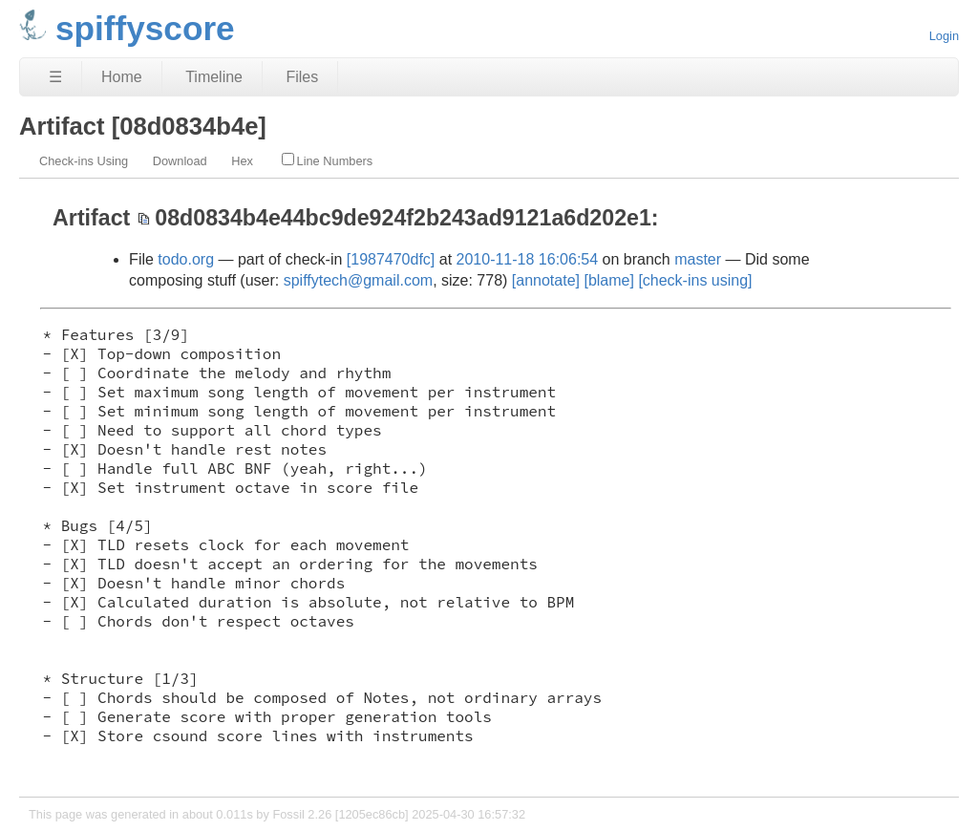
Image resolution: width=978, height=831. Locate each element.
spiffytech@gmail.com (358, 280)
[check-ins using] (695, 280)
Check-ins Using (83, 161)
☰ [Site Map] (55, 77)
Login (944, 36)
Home (121, 77)
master (697, 259)
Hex (242, 161)
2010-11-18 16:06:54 (528, 259)
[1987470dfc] (391, 259)
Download (180, 161)
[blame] (608, 280)
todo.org (186, 259)
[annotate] (546, 280)
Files (302, 77)
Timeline (214, 77)
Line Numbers (327, 160)
